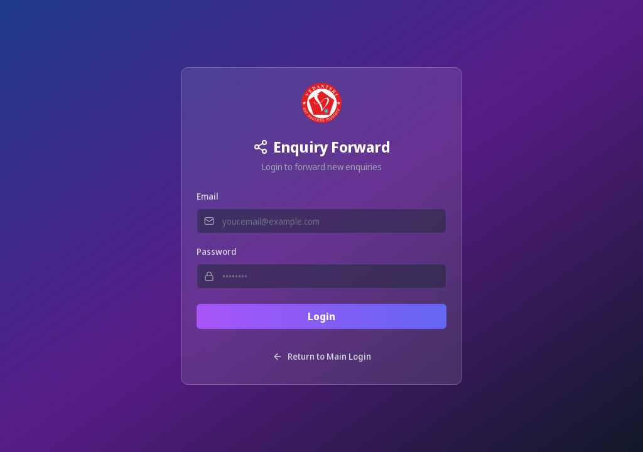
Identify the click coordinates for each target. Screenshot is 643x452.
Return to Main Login (322, 356)
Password (217, 251)
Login (321, 316)
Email (208, 196)
